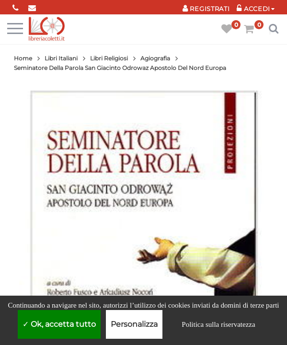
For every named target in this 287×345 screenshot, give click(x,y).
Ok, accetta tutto (59, 324)
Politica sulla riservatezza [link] (218, 324)
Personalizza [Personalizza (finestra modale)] (134, 324)
